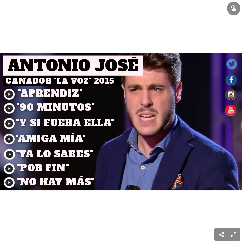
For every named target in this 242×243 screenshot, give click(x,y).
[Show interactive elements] (233, 8)
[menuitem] (234, 235)
